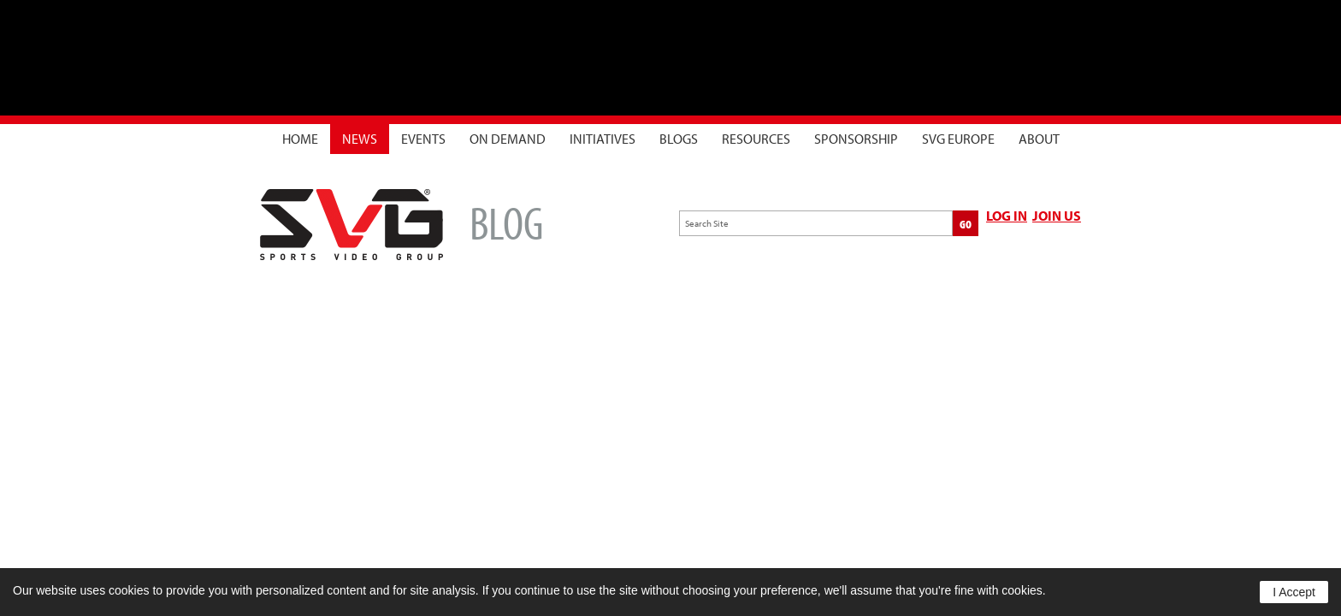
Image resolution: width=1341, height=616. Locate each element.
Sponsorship (856, 138)
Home (300, 138)
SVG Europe (958, 138)
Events (423, 138)
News (359, 138)
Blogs (678, 138)
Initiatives (602, 138)
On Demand (508, 138)
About (1039, 138)
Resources (756, 138)
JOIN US (1056, 215)
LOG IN (1006, 215)
